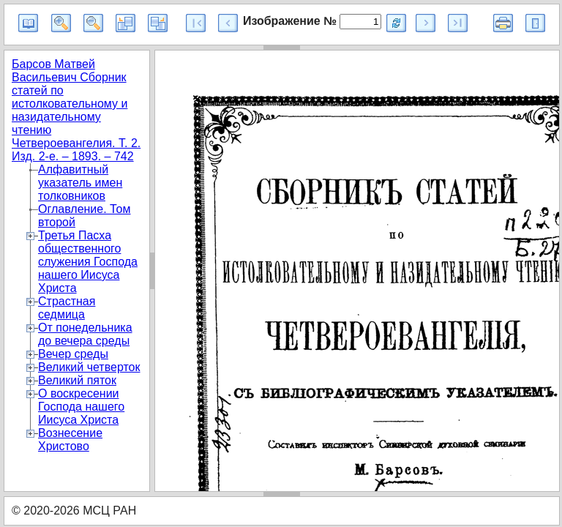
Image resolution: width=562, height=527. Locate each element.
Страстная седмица (66, 308)
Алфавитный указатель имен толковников (80, 182)
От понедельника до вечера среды (85, 334)
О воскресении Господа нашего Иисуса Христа (81, 406)
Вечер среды (73, 354)
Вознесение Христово (70, 439)
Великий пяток (77, 380)
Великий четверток (89, 367)
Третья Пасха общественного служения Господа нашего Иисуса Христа (88, 261)
